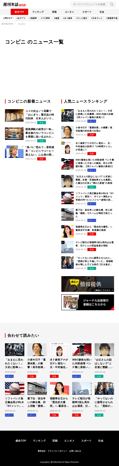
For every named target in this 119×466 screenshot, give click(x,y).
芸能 (53, 12)
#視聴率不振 (111, 18)
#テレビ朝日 (81, 18)
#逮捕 (56, 18)
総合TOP (15, 12)
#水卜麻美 (67, 18)
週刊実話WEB (7, 24)
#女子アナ (21, 18)
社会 (106, 12)
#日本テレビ (96, 18)
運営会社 (42, 451)
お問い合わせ (75, 451)
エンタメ (70, 12)
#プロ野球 (45, 18)
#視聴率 (33, 18)
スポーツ (89, 12)
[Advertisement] (59, 75)
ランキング (35, 12)
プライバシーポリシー (57, 451)
